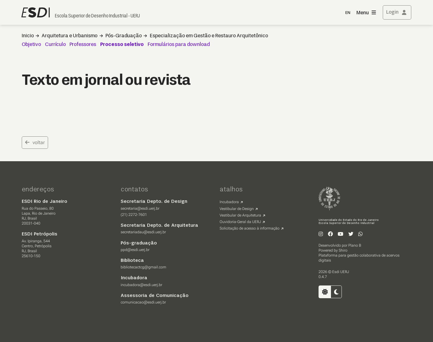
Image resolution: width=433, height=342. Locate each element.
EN (347, 13)
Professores (82, 44)
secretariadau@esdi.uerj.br (143, 232)
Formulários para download (179, 44)
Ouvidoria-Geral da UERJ (240, 222)
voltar (35, 142)
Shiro (343, 250)
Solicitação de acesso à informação (249, 228)
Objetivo (31, 44)
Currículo (55, 44)
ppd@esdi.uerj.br (135, 250)
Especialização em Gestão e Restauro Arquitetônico (209, 36)
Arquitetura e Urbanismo (69, 36)
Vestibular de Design (237, 209)
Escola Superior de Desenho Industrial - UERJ (97, 16)
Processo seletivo (122, 44)
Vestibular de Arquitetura (240, 215)
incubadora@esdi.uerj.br (141, 285)
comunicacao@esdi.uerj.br (143, 302)
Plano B (354, 245)
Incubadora (229, 202)
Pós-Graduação (123, 36)
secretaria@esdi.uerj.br (140, 208)
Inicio (28, 36)
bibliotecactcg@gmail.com (143, 267)
